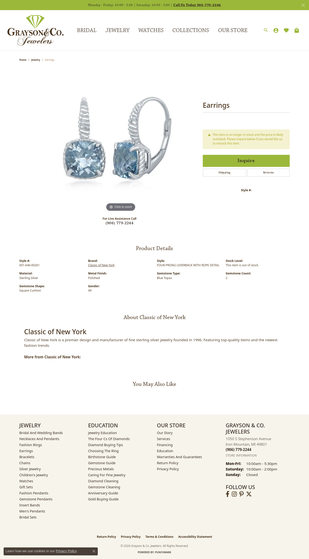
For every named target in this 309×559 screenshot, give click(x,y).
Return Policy (167, 463)
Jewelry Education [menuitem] (102, 432)
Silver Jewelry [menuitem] (30, 469)
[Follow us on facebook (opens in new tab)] (227, 494)
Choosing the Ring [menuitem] (103, 451)
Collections (190, 30)
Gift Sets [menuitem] (26, 487)
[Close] (303, 5)
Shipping (224, 172)
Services (163, 438)
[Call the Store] (238, 449)
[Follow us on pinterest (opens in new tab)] (241, 494)
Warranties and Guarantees (179, 457)
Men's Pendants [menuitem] (32, 511)
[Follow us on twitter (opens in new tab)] (249, 494)
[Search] (265, 30)
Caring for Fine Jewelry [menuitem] (106, 475)
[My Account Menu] (276, 30)
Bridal (87, 30)
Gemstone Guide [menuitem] (102, 463)
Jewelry (117, 30)
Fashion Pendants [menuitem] (33, 493)
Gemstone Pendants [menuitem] (35, 499)
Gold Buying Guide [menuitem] (103, 499)
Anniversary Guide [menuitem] (103, 493)
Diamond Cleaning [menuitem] (103, 481)
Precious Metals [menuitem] (101, 469)
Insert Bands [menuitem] (29, 505)
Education (165, 451)
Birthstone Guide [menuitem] (102, 457)
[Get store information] (241, 455)
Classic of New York (101, 265)
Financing (165, 445)
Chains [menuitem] (24, 463)
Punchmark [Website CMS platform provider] (163, 552)
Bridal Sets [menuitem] (28, 517)
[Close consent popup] (93, 551)
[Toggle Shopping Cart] (297, 30)
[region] (120, 140)
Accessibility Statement (195, 537)
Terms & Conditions (160, 537)
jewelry (35, 59)
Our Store (232, 30)
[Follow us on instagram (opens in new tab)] (234, 494)
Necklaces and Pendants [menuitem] (39, 438)
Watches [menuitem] (26, 481)
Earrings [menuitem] (26, 451)
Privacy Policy (168, 469)
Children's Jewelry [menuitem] (33, 475)
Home (23, 59)
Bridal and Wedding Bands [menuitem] (41, 432)
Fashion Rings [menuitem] (30, 445)
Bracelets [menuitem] (26, 457)
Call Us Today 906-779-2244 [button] (197, 5)
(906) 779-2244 (119, 223)
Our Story (165, 432)
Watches (151, 30)
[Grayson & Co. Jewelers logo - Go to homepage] (32, 30)
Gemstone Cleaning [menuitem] (104, 487)
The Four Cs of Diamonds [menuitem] (109, 438)
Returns (268, 172)
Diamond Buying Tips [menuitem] (105, 445)
